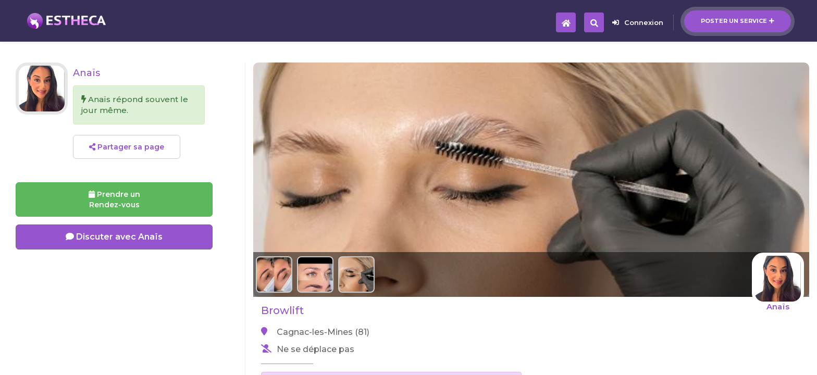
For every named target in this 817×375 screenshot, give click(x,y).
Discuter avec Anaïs (114, 237)
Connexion (637, 22)
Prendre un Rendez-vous (114, 199)
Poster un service (737, 20)
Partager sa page (126, 147)
